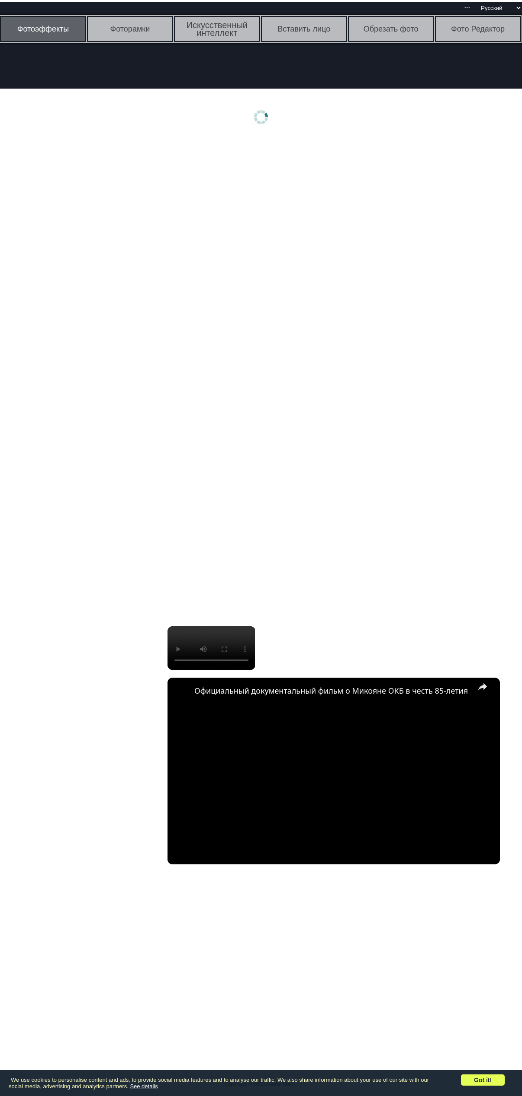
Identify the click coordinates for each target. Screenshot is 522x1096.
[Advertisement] (67, 275)
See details (144, 1086)
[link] (181, 691)
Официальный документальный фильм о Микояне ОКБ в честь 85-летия (331, 690)
